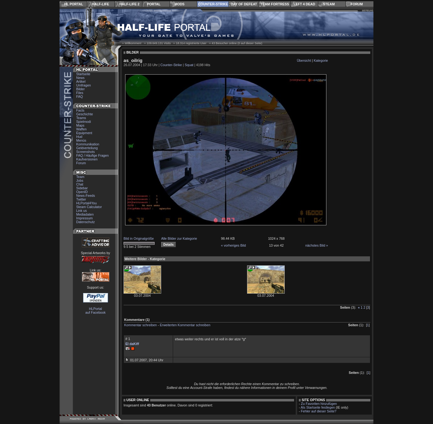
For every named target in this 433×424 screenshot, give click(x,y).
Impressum (84, 218)
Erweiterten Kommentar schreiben (185, 325)
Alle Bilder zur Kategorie (179, 238)
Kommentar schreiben (140, 325)
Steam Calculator (89, 207)
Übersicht (304, 60)
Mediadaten (85, 214)
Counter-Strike (213, 4)
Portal (154, 4)
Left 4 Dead (304, 4)
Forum (357, 4)
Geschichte (84, 114)
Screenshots (85, 152)
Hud (79, 137)
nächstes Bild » (316, 245)
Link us (81, 210)
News (80, 78)
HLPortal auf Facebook (95, 310)
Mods (180, 4)
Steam (329, 4)
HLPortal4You (86, 203)
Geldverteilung (87, 148)
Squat (189, 65)
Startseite (83, 74)
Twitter (81, 199)
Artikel (81, 81)
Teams (81, 118)
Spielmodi (83, 121)
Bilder (80, 89)
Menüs (81, 140)
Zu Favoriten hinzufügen (319, 404)
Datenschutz (85, 222)
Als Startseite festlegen (318, 407)
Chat (79, 184)
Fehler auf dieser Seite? (318, 411)
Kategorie (321, 60)
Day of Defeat (244, 4)
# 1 (127, 339)
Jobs (79, 180)
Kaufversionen (87, 159)
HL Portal (73, 4)
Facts (80, 110)
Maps (80, 125)
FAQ (79, 96)
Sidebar (82, 188)
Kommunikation (87, 144)
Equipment (84, 133)
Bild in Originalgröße (139, 238)
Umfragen (83, 85)
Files (79, 93)
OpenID (82, 192)
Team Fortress (275, 4)
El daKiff (132, 344)
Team (80, 177)
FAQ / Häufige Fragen (92, 155)
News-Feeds (85, 195)
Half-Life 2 (129, 4)
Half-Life (100, 4)
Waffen (81, 129)
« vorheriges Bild (233, 245)
